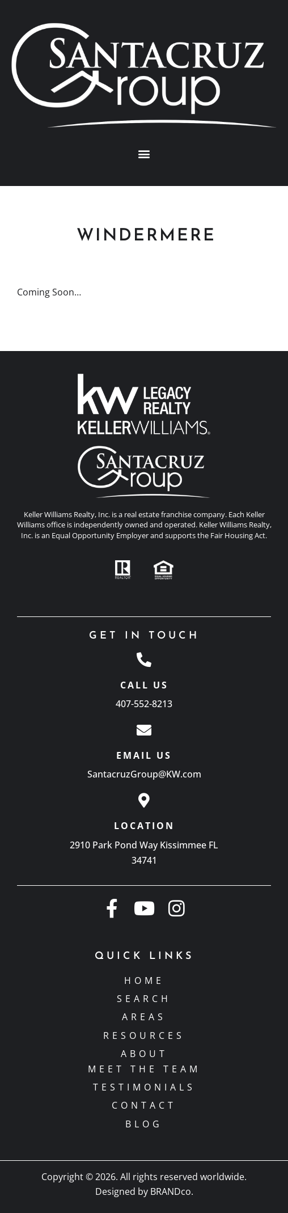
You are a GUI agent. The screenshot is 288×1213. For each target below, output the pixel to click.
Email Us (144, 755)
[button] (144, 154)
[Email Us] (144, 729)
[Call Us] (144, 659)
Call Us (144, 685)
